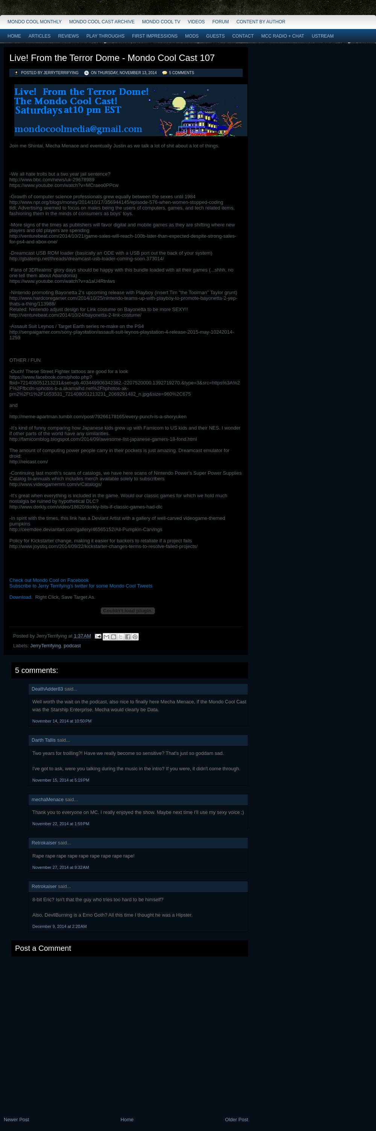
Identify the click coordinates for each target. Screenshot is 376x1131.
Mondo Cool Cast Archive (102, 21)
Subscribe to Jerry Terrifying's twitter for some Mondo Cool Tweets (81, 586)
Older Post (236, 1119)
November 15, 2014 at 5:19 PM (60, 780)
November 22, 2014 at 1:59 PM (60, 823)
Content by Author (261, 21)
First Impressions (154, 36)
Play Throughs (105, 36)
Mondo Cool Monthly (35, 21)
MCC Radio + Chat (282, 36)
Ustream (323, 36)
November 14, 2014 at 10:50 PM (61, 721)
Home (14, 36)
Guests (215, 36)
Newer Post (16, 1119)
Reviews (68, 36)
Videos (196, 21)
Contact (243, 36)
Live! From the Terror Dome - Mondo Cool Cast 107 (112, 58)
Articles (39, 36)
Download (20, 597)
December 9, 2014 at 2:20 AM (59, 926)
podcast (72, 645)
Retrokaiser (44, 843)
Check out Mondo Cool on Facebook (49, 580)
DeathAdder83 (47, 689)
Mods (192, 36)
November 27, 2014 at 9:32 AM (60, 867)
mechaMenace (48, 799)
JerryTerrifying (45, 645)
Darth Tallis (44, 740)
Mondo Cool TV (161, 21)
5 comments (181, 73)
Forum (220, 21)
